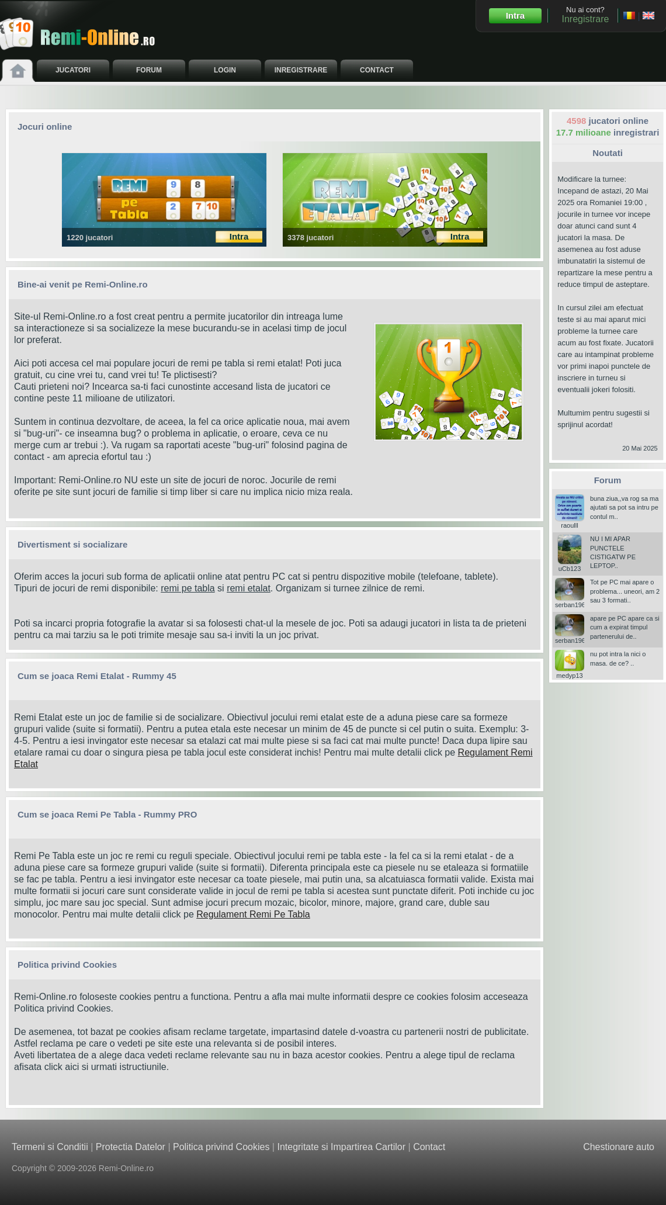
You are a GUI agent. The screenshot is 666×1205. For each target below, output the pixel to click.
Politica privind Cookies (62, 1008)
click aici (61, 1067)
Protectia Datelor (130, 1147)
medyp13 (569, 672)
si (221, 588)
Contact (429, 1147)
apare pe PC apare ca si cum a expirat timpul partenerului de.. (625, 627)
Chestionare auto (618, 1147)
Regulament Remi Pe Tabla (253, 914)
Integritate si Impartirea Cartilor (341, 1147)
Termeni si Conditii (50, 1147)
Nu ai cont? (585, 14)
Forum (608, 480)
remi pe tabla (188, 588)
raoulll (569, 522)
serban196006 (575, 601)
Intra (515, 15)
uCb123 (569, 565)
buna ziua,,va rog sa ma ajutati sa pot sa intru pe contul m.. (624, 507)
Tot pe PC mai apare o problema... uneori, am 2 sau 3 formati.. (625, 591)
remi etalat (248, 588)
